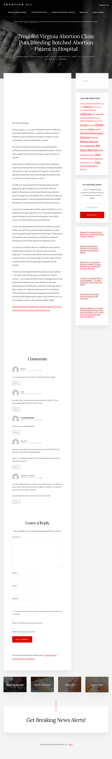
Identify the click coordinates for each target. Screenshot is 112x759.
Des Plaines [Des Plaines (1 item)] (97, 118)
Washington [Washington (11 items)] (92, 166)
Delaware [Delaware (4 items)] (91, 118)
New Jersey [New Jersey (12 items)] (90, 146)
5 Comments (61, 59)
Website (15, 602)
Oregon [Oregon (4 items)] (82, 158)
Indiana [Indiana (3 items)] (82, 129)
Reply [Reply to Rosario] (16, 387)
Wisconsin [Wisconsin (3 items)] (83, 169)
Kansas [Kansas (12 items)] (91, 129)
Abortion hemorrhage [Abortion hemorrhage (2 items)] (94, 103)
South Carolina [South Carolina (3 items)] (84, 162)
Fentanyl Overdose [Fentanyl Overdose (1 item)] (97, 120)
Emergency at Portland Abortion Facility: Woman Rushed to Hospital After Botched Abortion (90, 265)
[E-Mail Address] (92, 207)
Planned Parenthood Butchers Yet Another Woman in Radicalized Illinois (89, 249)
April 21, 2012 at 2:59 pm (31, 446)
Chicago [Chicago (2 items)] (94, 114)
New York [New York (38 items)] (93, 150)
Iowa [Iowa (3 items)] (86, 129)
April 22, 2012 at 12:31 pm (31, 481)
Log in (70, 748)
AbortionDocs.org (39, 56)
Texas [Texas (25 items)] (97, 162)
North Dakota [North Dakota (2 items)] (91, 155)
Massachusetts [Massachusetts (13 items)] (96, 133)
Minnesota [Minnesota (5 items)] (94, 137)
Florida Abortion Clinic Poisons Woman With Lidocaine (89, 296)
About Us (69, 688)
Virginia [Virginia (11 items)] (83, 166)
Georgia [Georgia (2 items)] (89, 125)
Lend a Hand (97, 688)
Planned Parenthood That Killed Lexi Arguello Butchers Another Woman (92, 234)
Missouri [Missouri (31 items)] (84, 141)
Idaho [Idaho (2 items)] (93, 125)
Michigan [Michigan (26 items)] (85, 137)
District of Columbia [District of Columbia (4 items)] (86, 121)
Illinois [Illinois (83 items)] (99, 124)
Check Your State (42, 688)
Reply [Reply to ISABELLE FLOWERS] (16, 505)
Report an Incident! (15, 688)
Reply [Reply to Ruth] (16, 413)
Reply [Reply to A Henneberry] (16, 436)
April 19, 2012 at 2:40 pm (31, 397)
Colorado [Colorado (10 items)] (99, 114)
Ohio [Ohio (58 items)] (98, 154)
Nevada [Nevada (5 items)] (83, 146)
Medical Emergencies (60, 56)
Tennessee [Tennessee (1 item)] (91, 162)
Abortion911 (23, 56)
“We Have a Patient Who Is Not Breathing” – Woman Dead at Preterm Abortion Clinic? (91, 281)
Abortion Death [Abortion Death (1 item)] (83, 103)
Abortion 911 (18, 4)
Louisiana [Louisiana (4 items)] (97, 129)
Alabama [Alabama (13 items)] (87, 107)
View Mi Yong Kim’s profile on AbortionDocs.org (32, 314)
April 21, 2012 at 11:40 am (31, 423)
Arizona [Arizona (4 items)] (86, 110)
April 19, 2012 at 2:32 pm (31, 374)
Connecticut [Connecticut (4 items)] (84, 118)
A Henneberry (28, 421)
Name (15, 576)
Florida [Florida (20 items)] (83, 125)
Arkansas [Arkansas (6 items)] (92, 110)
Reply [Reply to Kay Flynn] (16, 470)
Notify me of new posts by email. (23, 635)
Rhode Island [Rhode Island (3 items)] (99, 158)
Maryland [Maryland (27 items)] (85, 133)
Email (14, 589)
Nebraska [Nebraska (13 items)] (93, 142)
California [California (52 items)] (85, 113)
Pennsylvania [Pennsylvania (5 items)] (90, 158)
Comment (16, 540)
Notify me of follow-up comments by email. (27, 626)
